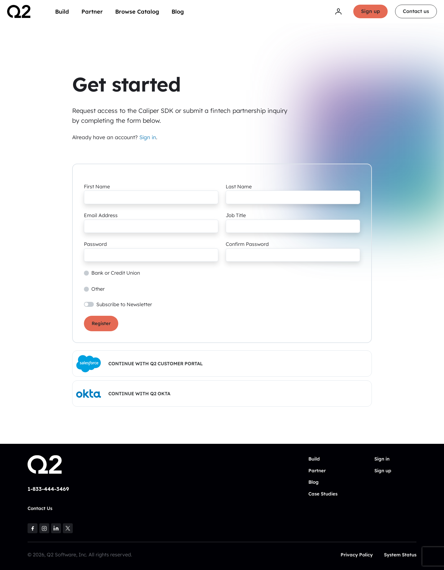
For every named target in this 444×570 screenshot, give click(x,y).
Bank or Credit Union (115, 273)
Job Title (236, 215)
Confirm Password (247, 244)
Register (101, 323)
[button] (222, 363)
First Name (97, 186)
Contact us (416, 12)
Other (98, 289)
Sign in (147, 137)
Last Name (239, 186)
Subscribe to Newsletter (124, 304)
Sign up (370, 12)
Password (95, 244)
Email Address (101, 215)
